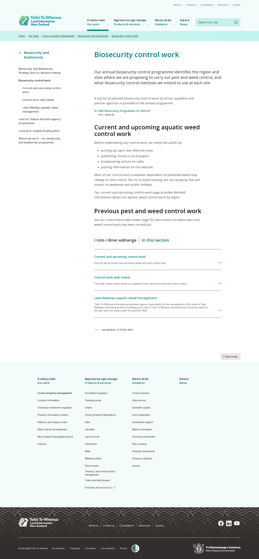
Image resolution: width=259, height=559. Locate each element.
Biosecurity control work (125, 36)
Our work (34, 36)
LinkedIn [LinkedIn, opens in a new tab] (229, 523)
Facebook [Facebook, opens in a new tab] (221, 523)
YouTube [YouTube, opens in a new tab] (236, 523)
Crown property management (58, 36)
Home (21, 36)
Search (235, 22)
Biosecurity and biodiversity (93, 36)
